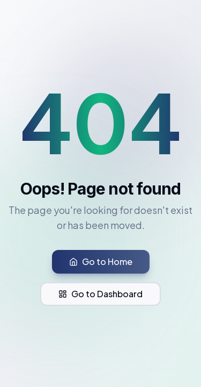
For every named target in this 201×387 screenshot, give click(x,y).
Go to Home (100, 261)
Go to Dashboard (100, 293)
